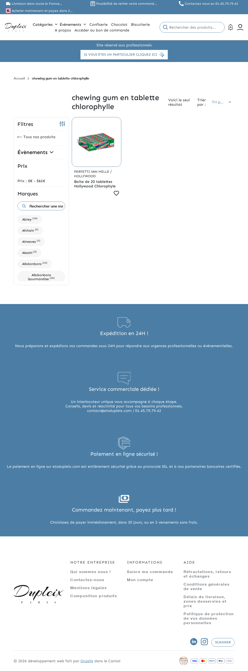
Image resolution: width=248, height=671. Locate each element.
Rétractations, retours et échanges (207, 573)
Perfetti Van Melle (92, 172)
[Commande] (220, 102)
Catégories (45, 24)
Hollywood (85, 176)
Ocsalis (86, 661)
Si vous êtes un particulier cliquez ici (124, 54)
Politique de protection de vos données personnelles (209, 618)
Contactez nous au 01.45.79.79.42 (211, 4)
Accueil (19, 78)
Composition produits (93, 595)
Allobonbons (34, 263)
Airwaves (31, 241)
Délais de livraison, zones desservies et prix (205, 601)
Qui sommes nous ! (90, 571)
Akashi (29, 252)
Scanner (223, 642)
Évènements (73, 24)
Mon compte (140, 579)
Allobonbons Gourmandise (41, 277)
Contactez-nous (87, 579)
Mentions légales (88, 587)
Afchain (30, 230)
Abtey (29, 219)
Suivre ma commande (150, 571)
